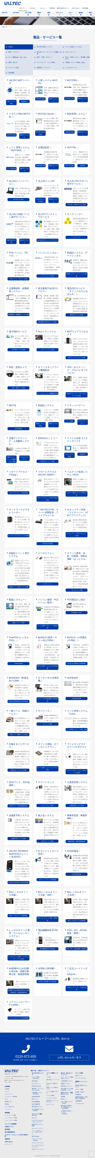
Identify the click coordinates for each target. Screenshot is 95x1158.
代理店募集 (85, 8)
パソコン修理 (50, 1095)
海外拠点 (7, 1104)
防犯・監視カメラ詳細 (18, 388)
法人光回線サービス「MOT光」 (37, 1110)
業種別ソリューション (81, 1082)
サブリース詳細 (47, 724)
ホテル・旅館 (79, 1089)
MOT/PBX (16, 12)
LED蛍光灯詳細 (76, 698)
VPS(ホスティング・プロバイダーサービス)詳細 (77, 395)
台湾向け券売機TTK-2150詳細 (47, 981)
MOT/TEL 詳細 (11, 135)
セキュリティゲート (37, 1128)
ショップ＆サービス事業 (11, 1117)
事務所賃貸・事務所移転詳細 (76, 841)
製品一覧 (22, 8)
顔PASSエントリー (66, 1086)
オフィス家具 (79, 1073)
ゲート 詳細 (69, 421)
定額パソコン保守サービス (52, 1088)
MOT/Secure (35, 1136)
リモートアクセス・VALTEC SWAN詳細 (47, 499)
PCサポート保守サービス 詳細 (76, 204)
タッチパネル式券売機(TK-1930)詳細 (47, 700)
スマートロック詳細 (47, 805)
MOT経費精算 (36, 1101)
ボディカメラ (59, 14)
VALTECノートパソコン (52, 1080)
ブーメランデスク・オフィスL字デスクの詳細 (76, 771)
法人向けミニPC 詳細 (40, 200)
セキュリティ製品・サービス (37, 1114)
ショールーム (8, 1109)
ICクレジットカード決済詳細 (47, 879)
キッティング (76, 237)
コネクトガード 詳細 (69, 455)
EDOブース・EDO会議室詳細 (18, 806)
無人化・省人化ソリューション (67, 1073)
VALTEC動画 (28, 14)
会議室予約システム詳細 (18, 838)
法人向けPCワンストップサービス (47, 240)
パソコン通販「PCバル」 (52, 1092)
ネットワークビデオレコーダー (37, 1146)
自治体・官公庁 (79, 1092)
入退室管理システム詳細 (76, 805)
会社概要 (7, 1089)
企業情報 (32, 8)
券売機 (63, 1096)
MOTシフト (35, 1099)
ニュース (7, 1091)
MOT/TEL (5, 12)
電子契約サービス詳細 (18, 349)
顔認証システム (65, 1083)
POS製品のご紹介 (76, 612)
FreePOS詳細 (18, 663)
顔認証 (48, 14)
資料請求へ (24, 101)
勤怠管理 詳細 (69, 132)
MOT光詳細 (18, 428)
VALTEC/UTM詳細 (47, 543)
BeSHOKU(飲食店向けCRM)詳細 (18, 701)
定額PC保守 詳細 (11, 241)
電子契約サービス (37, 1106)
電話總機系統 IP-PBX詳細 (47, 948)
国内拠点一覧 (8, 1101)
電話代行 (39, 14)
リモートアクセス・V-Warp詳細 (18, 492)
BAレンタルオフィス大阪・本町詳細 (48, 919)
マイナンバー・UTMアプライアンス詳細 (76, 534)
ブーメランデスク (80, 1078)
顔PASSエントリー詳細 (47, 461)
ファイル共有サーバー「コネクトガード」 (37, 1132)
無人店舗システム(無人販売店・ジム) (67, 1089)
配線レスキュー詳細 (18, 622)
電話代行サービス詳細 (76, 315)
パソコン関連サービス (52, 1073)
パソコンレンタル (51, 1098)
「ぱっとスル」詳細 (76, 590)
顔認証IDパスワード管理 (37, 1125)
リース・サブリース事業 (11, 1120)
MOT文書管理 (36, 1104)
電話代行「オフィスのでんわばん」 (37, 1089)
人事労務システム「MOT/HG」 (37, 1093)
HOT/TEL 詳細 (69, 165)
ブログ (6, 1099)
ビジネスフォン (47, 584)
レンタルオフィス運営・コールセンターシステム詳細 (18, 958)
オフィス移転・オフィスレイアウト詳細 (47, 769)
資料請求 (82, 165)
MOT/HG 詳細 (40, 99)
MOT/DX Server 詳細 (40, 133)
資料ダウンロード (53, 100)
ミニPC (48, 1077)
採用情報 (52, 8)
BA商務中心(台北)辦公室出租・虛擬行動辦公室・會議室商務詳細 (18, 991)
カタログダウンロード (82, 422)
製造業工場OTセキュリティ (81, 1086)
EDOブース (78, 1075)
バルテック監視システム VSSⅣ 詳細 (76, 494)
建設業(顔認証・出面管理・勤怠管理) (81, 1097)
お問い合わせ (76, 8)
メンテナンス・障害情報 (11, 1096)
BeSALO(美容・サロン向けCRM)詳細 (47, 667)
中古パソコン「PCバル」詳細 (18, 278)
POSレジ (63, 1099)
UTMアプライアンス (38, 1149)
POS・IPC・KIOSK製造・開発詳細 (76, 948)
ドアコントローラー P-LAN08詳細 (18, 1018)
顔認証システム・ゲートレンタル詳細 (76, 275)
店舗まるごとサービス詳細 (18, 770)
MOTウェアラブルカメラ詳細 (76, 357)
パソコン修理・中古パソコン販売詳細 (47, 627)
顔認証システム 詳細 (40, 425)
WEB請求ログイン (63, 8)
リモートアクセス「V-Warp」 (37, 1139)
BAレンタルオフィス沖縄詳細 (18, 915)
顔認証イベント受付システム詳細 (18, 587)
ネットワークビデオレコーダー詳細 (18, 535)
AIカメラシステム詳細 (47, 349)
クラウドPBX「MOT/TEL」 (36, 1077)
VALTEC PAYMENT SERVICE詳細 (18, 882)
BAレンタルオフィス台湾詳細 (76, 920)
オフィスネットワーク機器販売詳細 (47, 393)
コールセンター (79, 1103)
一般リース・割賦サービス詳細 (18, 734)
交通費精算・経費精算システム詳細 (18, 314)
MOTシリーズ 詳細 (11, 102)
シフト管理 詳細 (11, 168)
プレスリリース (9, 1094)
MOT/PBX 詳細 (69, 98)
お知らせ (42, 8)
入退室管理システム (67, 1081)
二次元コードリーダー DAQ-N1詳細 (76, 988)
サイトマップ (8, 1144)
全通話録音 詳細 (40, 165)
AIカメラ (71, 14)
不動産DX (78, 1094)
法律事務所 (78, 1101)
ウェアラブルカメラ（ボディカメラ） (37, 1121)
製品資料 (81, 14)
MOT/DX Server (36, 1086)
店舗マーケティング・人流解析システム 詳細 (11, 459)
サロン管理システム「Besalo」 (67, 1102)
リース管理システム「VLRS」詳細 (76, 729)
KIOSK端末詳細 (76, 874)
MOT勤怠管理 (36, 1096)
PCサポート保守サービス (52, 1084)
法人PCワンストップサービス (52, 1101)
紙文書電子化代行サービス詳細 (47, 322)
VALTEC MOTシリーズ (38, 1073)
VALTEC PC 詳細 (18, 199)
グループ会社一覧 (9, 1106)
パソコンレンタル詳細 (47, 276)
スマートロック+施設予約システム (67, 1077)
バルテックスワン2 (37, 1143)
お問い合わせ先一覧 (69, 1057)
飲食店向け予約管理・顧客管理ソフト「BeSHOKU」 (67, 1107)
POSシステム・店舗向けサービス (67, 1093)
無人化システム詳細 (47, 841)
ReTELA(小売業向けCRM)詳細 (76, 663)
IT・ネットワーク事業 (10, 1115)
